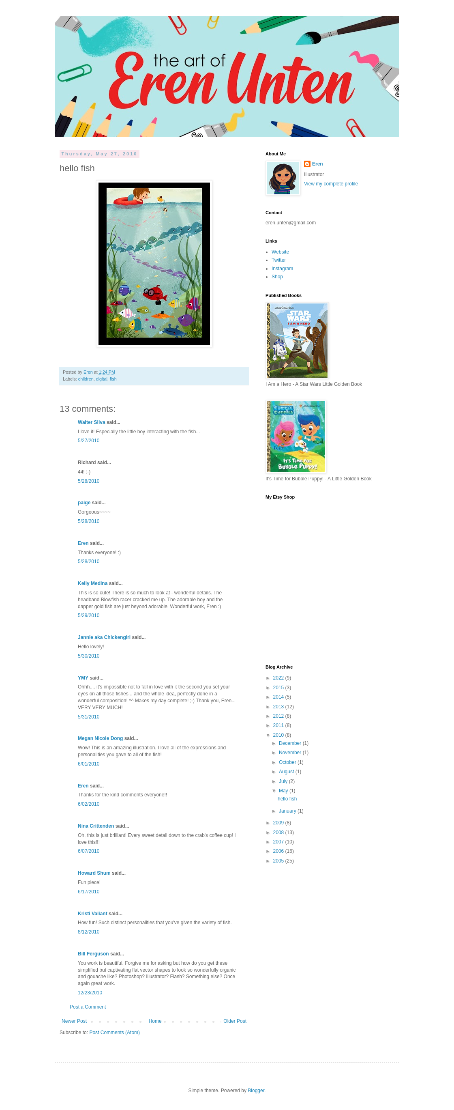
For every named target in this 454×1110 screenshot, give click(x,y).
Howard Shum (94, 873)
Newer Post (74, 1021)
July (284, 781)
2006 (279, 851)
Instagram (282, 268)
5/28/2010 (88, 481)
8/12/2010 (88, 932)
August (287, 771)
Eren (89, 372)
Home (155, 1021)
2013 (279, 707)
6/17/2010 (88, 892)
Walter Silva (91, 422)
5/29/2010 (88, 615)
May (284, 791)
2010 (279, 735)
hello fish (287, 799)
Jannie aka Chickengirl (104, 637)
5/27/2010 (88, 440)
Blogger (256, 1090)
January (288, 811)
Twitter (279, 260)
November (291, 752)
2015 (279, 688)
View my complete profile (331, 184)
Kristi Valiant (92, 913)
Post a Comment (88, 1007)
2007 (279, 842)
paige (84, 503)
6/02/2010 (88, 804)
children (86, 378)
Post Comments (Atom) (114, 1032)
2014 (279, 697)
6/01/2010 (88, 764)
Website (280, 252)
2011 (279, 725)
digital (101, 378)
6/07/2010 (88, 851)
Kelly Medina (92, 583)
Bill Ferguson (93, 954)
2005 (279, 861)
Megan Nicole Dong (100, 738)
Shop (277, 277)
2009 (279, 823)
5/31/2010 (88, 717)
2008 (279, 832)
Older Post (234, 1021)
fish (113, 378)
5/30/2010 (88, 656)
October (288, 762)
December (291, 743)
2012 (279, 716)
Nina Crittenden (96, 826)
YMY (83, 678)
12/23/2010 (90, 993)
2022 (279, 678)
